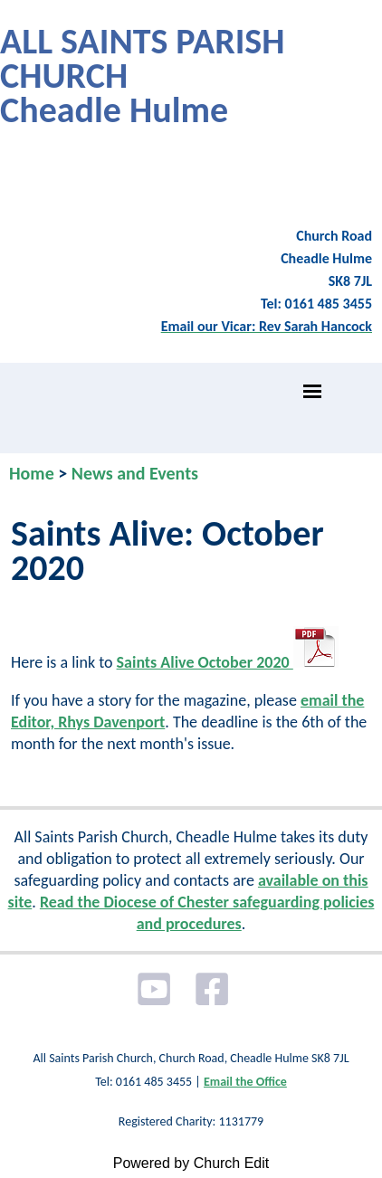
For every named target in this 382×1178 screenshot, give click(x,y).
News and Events (135, 473)
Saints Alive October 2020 (228, 662)
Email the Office (245, 1081)
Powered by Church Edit (191, 1163)
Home (31, 473)
